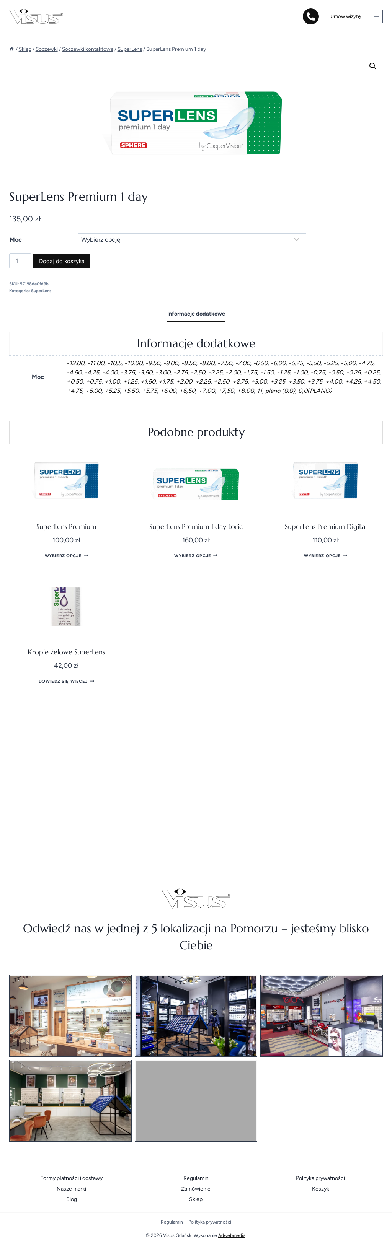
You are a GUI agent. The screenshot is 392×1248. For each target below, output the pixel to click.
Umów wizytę (345, 16)
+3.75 (314, 381)
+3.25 (277, 381)
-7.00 (242, 363)
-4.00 (110, 372)
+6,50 (187, 390)
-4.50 (74, 372)
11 (259, 390)
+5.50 (131, 390)
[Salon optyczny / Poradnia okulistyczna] (70, 1015)
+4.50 (372, 381)
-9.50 (152, 363)
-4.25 (92, 372)
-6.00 (278, 363)
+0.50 (75, 381)
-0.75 (317, 372)
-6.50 (260, 363)
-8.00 (206, 363)
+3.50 (296, 381)
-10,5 (114, 363)
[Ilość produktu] (20, 260)
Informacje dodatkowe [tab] (196, 313)
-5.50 (313, 363)
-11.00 (95, 363)
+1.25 (130, 381)
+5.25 (112, 390)
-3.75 (128, 372)
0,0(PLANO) (315, 390)
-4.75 (366, 363)
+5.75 (149, 390)
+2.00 (184, 381)
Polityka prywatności (320, 1178)
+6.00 (168, 390)
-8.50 (188, 363)
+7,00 (206, 390)
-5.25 (330, 363)
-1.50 (267, 372)
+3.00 (259, 381)
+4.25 (353, 381)
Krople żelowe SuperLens (66, 652)
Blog (71, 1199)
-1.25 (283, 372)
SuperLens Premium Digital (326, 526)
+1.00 (112, 381)
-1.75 (250, 372)
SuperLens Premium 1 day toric (196, 526)
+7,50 (226, 390)
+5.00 (93, 390)
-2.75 (180, 372)
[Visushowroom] (196, 1015)
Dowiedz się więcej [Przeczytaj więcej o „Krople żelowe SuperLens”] (66, 680)
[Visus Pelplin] (196, 1100)
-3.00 (162, 372)
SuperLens (41, 290)
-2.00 (232, 372)
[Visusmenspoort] (321, 1015)
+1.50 (147, 381)
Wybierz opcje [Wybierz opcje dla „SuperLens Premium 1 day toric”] (195, 555)
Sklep (196, 1199)
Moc (16, 239)
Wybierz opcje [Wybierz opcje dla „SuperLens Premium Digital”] (325, 555)
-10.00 (133, 363)
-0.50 (335, 372)
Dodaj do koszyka (62, 261)
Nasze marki (71, 1189)
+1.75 (165, 381)
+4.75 (74, 390)
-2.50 (198, 372)
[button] (373, 66)
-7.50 (224, 363)
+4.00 (333, 381)
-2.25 (215, 372)
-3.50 (145, 372)
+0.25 (371, 372)
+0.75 (93, 381)
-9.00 (170, 363)
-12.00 (75, 363)
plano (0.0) (280, 390)
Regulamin (196, 1178)
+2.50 (221, 381)
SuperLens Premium (66, 526)
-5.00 (348, 363)
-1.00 (300, 372)
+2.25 (203, 381)
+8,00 (245, 390)
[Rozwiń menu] (376, 16)
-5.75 (296, 363)
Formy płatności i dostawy (71, 1178)
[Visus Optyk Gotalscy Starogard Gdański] (70, 1100)
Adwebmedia (231, 1235)
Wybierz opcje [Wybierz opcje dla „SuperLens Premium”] (66, 555)
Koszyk (320, 1189)
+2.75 (240, 381)
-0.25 (353, 372)
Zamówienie (196, 1189)
